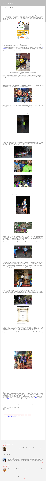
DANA (19, 414)
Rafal (26, 414)
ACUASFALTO (6, 2)
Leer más (41, 462)
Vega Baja (29, 414)
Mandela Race (37, 397)
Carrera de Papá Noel (38, 392)
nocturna (22, 414)
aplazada (8, 414)
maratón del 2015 (6, 398)
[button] (42, 7)
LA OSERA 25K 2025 (6, 454)
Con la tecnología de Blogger (23, 476)
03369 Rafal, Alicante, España (12, 416)
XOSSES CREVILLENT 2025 (8, 444)
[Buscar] (44, 2)
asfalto (11, 414)
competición (15, 414)
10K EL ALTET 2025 (6, 465)
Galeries (25, 478)
